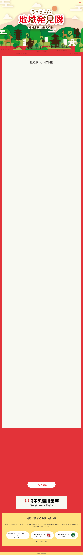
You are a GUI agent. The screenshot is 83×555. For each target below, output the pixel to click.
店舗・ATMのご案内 (41, 541)
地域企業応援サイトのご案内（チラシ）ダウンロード (17, 535)
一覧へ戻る (41, 484)
